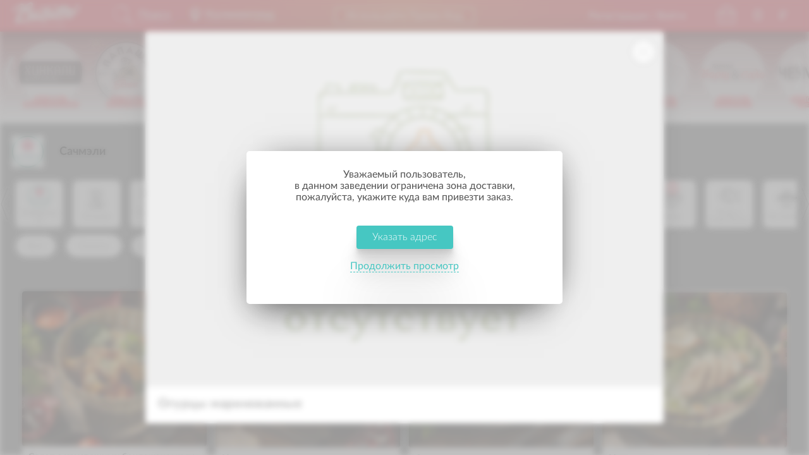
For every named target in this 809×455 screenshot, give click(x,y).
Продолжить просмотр (404, 274)
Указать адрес (404, 245)
